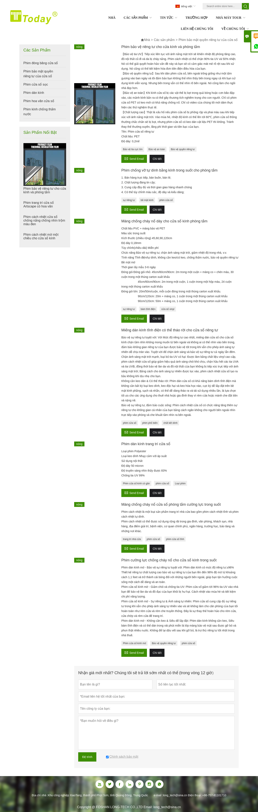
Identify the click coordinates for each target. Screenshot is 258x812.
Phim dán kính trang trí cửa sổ (145, 444)
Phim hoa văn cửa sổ (38, 101)
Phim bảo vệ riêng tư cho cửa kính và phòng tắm (44, 190)
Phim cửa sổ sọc (35, 84)
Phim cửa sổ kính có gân (136, 483)
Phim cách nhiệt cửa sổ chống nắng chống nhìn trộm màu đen (44, 220)
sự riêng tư (129, 200)
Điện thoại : (195, 795)
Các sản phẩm (164, 40)
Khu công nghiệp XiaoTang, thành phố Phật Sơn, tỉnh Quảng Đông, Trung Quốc (98, 795)
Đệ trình (87, 757)
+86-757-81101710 (214, 795)
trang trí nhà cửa (132, 539)
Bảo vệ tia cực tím (133, 149)
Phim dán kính (33, 92)
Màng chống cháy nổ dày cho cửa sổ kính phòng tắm (164, 221)
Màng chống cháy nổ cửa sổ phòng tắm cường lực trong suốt (171, 504)
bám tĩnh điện (148, 309)
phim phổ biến (150, 423)
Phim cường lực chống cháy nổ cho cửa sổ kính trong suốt (168, 560)
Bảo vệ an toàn (157, 149)
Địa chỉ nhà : (40, 795)
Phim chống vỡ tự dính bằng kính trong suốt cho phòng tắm (169, 170)
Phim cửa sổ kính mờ (134, 643)
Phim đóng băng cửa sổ (40, 63)
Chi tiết (157, 158)
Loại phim (180, 483)
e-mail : (158, 795)
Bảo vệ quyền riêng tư (183, 149)
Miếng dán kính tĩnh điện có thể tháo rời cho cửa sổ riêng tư (169, 330)
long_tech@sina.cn (175, 795)
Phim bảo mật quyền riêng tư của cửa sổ (38, 74)
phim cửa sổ (166, 200)
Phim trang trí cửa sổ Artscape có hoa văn (38, 204)
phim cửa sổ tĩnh (175, 539)
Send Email (134, 158)
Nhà (145, 39)
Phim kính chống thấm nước (39, 112)
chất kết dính (170, 423)
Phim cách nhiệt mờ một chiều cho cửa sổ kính (40, 236)
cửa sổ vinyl (167, 309)
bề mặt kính (147, 200)
